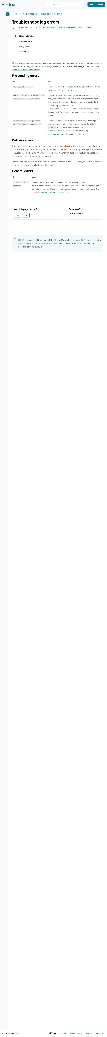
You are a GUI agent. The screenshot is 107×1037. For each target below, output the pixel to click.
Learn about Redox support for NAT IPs (56, 192)
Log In (89, 1033)
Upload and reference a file (58, 131)
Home (14, 14)
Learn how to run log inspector (25, 69)
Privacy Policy (76, 1033)
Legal (63, 1033)
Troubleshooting (29, 14)
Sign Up (99, 1033)
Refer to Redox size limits (67, 90)
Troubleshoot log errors (51, 14)
